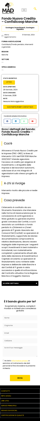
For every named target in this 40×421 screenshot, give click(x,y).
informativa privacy (20, 360)
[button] (7, 121)
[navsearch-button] (35, 9)
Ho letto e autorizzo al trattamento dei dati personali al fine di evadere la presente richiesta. (19, 364)
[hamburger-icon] (24, 10)
